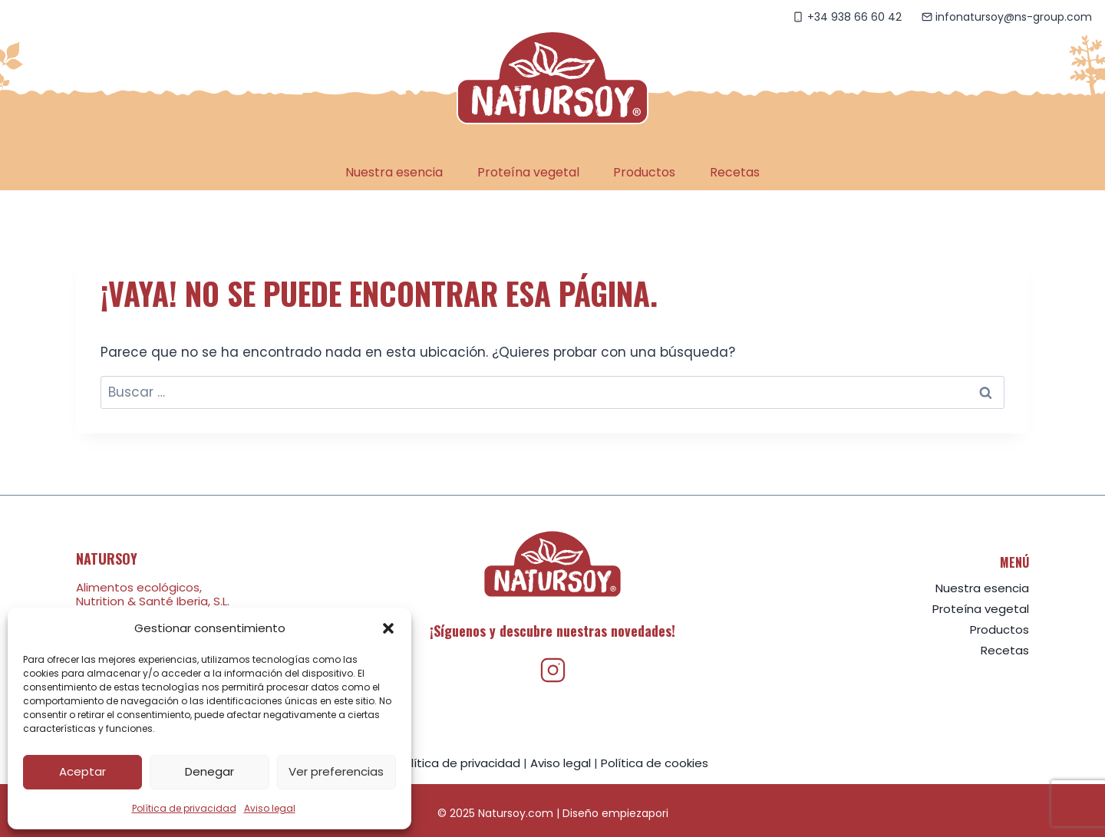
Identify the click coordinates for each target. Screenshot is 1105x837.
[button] (388, 628)
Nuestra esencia (394, 172)
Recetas (735, 172)
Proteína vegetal (528, 172)
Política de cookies (654, 763)
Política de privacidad (184, 808)
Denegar (209, 771)
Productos (644, 172)
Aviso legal (269, 808)
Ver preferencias (336, 771)
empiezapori (635, 813)
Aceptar (82, 771)
